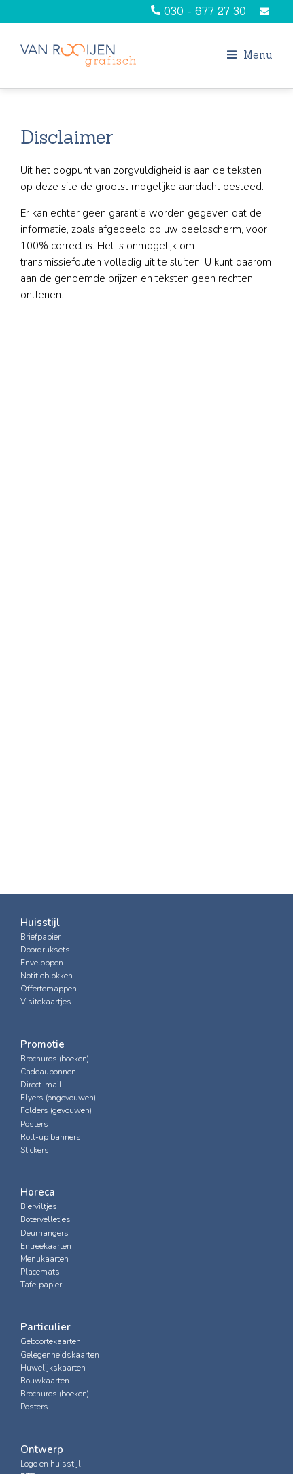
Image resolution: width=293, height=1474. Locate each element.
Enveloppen (41, 962)
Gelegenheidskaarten (59, 1354)
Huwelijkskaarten (53, 1367)
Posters (34, 1124)
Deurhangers (44, 1233)
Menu (250, 54)
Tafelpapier (41, 1284)
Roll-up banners (50, 1137)
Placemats (40, 1271)
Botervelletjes (45, 1219)
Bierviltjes (38, 1206)
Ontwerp (41, 1449)
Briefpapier (40, 936)
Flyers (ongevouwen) (58, 1097)
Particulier (45, 1327)
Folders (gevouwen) (56, 1110)
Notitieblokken (46, 975)
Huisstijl (40, 922)
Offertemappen (48, 988)
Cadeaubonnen (48, 1071)
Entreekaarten (45, 1245)
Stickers (34, 1149)
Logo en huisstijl (50, 1463)
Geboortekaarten (50, 1341)
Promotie (42, 1044)
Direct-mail (41, 1084)
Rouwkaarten (44, 1380)
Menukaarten (44, 1258)
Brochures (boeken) (54, 1058)
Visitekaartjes (45, 1001)
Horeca (37, 1192)
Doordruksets (45, 949)
